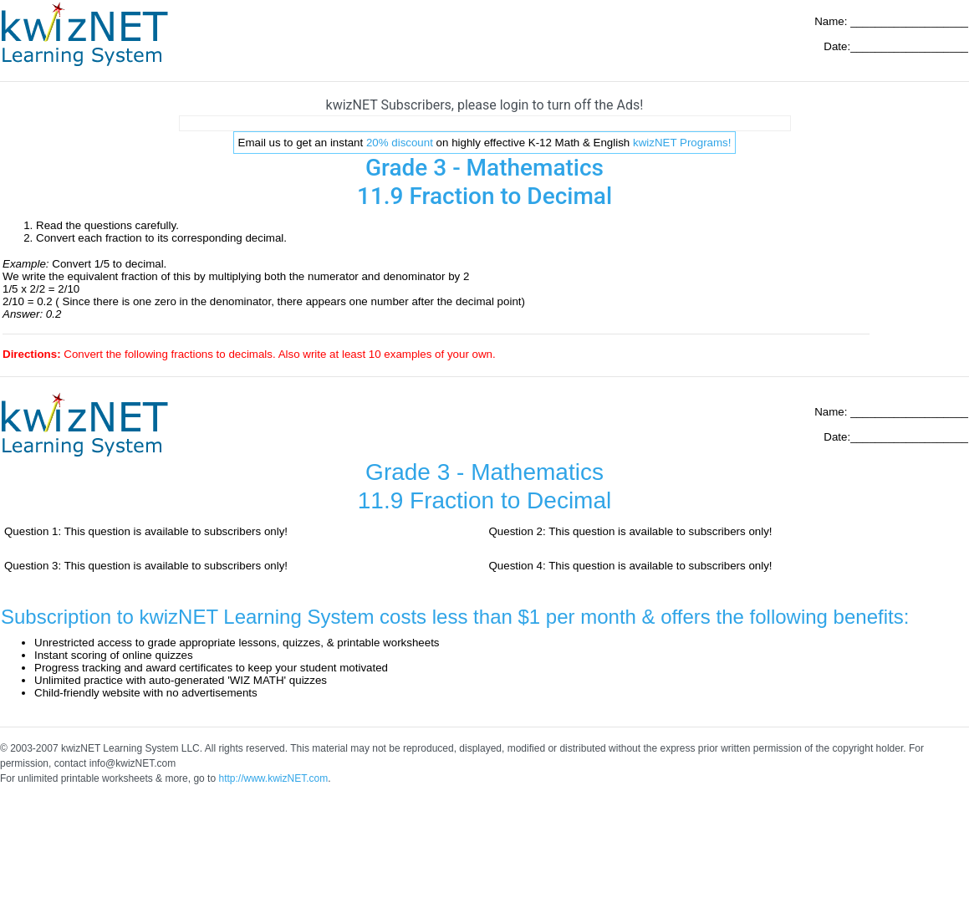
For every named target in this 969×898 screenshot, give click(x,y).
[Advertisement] (485, 123)
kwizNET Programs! (682, 142)
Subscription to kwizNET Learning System (187, 616)
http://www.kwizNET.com (273, 778)
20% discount (399, 142)
